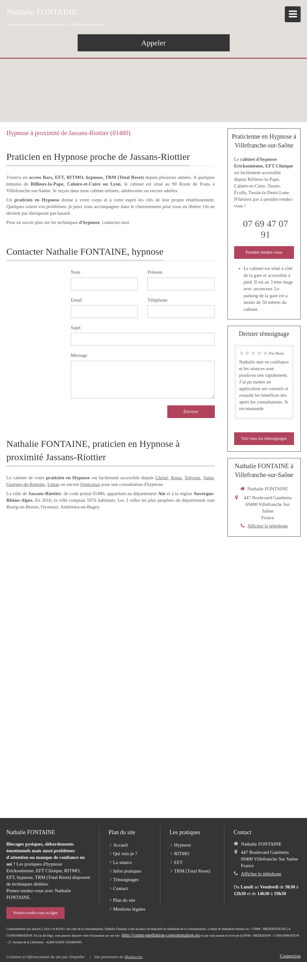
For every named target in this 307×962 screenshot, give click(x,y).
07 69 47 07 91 (265, 228)
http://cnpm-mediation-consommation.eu (161, 935)
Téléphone (157, 300)
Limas (54, 484)
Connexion (290, 956)
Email (76, 300)
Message (79, 355)
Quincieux (90, 484)
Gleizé (162, 477)
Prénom (154, 272)
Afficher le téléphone (267, 525)
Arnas (176, 477)
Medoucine (134, 956)
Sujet (75, 327)
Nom (75, 272)
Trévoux (193, 477)
